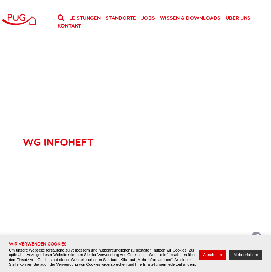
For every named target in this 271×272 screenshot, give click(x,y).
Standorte (121, 18)
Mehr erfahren (246, 255)
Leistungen (85, 18)
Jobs (148, 18)
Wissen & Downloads (190, 18)
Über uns (238, 18)
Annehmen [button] (212, 255)
